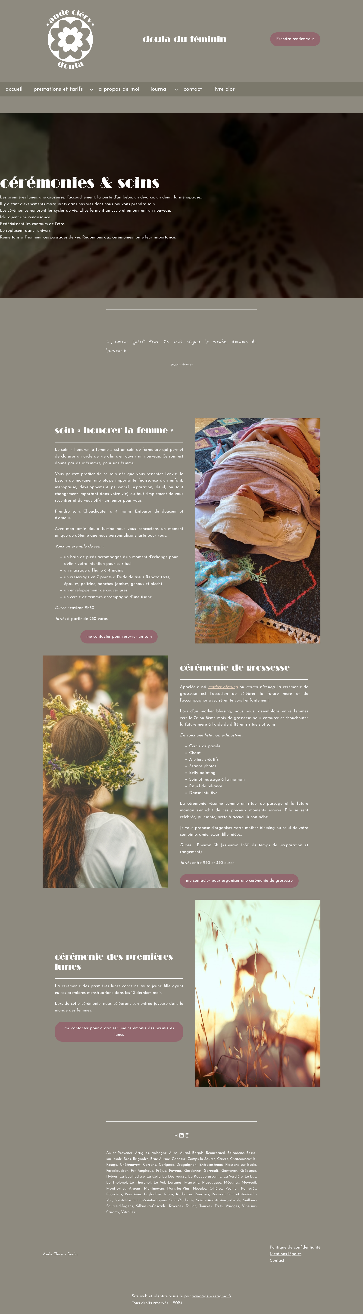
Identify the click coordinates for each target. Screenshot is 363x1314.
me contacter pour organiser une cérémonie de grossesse (239, 880)
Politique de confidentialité (295, 1247)
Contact (277, 1260)
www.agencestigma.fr (212, 1296)
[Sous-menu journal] (176, 89)
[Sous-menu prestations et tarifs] (91, 89)
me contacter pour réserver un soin (119, 636)
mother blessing (223, 687)
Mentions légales (285, 1254)
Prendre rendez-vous (295, 39)
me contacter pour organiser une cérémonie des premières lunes (119, 1031)
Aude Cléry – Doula (60, 1254)
